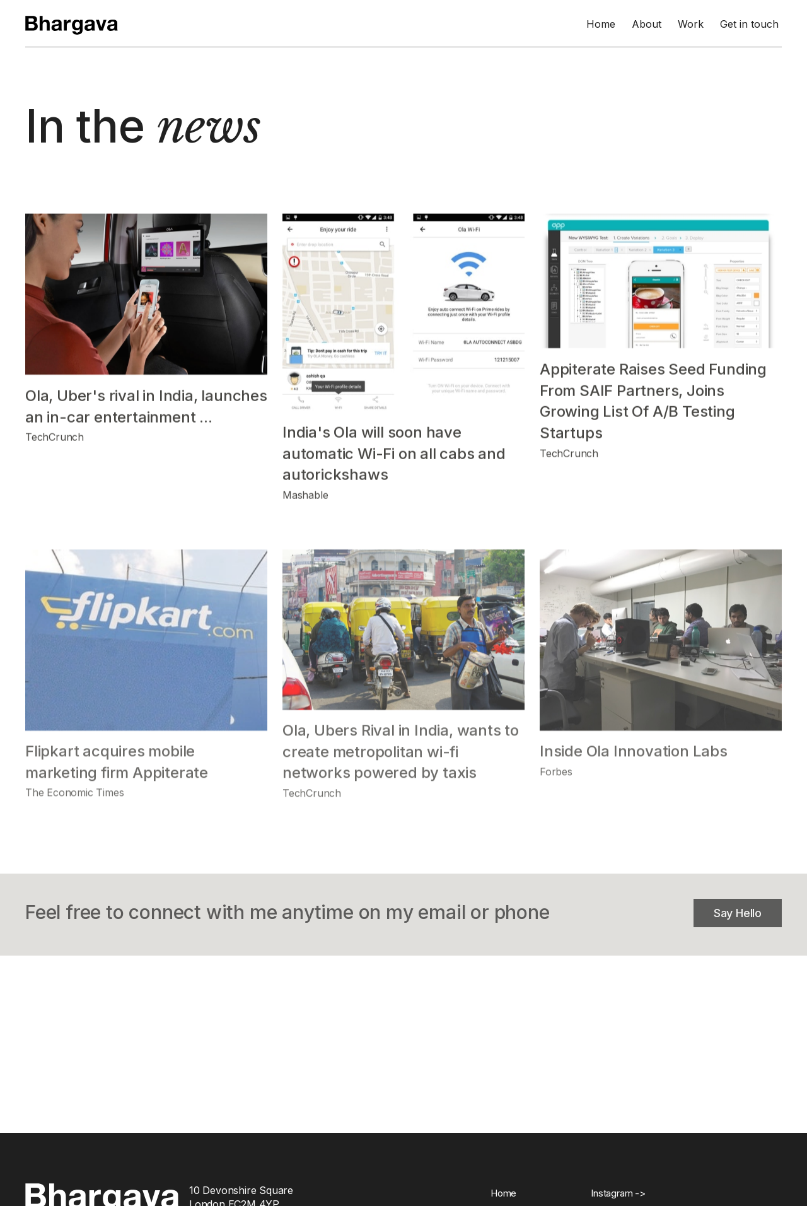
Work (691, 24)
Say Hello (738, 913)
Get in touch (749, 24)
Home (600, 24)
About (646, 24)
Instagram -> (618, 1193)
